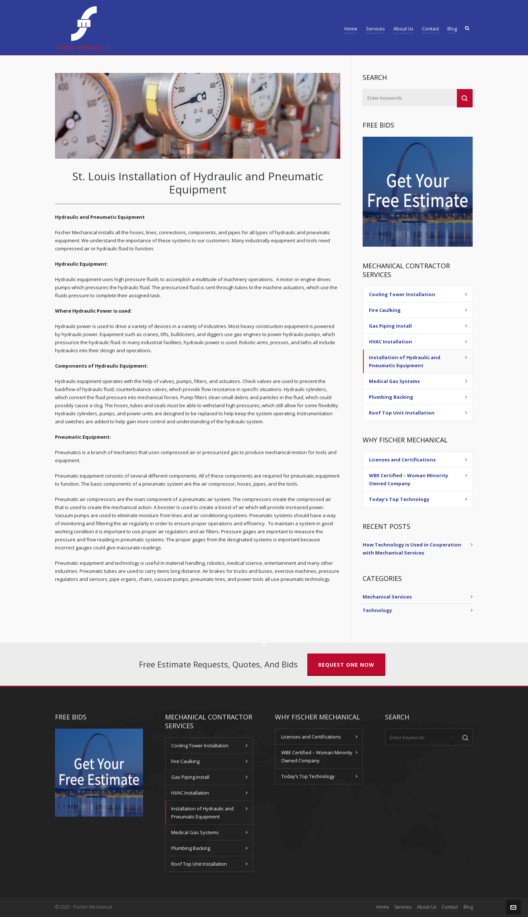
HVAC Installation (390, 341)
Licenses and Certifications (402, 459)
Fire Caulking (385, 310)
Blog (468, 907)
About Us (426, 907)
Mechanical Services (387, 596)
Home (382, 907)
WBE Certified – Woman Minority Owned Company (408, 479)
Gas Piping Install (390, 326)
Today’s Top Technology (399, 499)
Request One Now (346, 664)
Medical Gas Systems (394, 381)
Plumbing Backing (391, 397)
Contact (450, 907)
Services (403, 907)
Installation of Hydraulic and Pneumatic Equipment (404, 361)
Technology (377, 610)
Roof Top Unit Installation (401, 412)
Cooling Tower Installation (402, 294)
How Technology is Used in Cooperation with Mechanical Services (412, 548)
